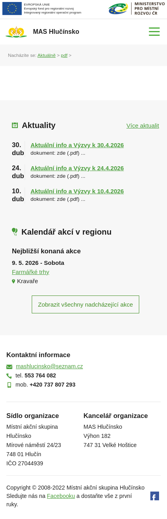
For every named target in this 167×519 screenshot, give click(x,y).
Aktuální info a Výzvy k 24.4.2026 (77, 168)
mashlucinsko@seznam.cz (49, 366)
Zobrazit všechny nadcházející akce (85, 304)
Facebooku (61, 496)
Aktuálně (46, 55)
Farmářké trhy (30, 271)
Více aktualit (143, 125)
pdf (64, 55)
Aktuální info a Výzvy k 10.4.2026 (77, 191)
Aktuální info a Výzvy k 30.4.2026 (77, 145)
